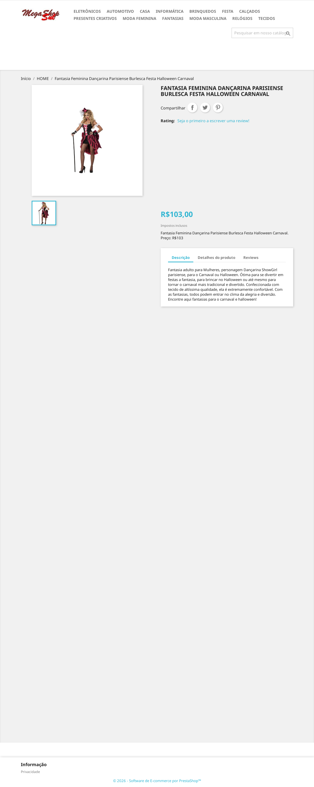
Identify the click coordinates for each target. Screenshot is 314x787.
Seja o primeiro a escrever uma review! (213, 120)
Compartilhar (192, 107)
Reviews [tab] (251, 257)
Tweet (205, 107)
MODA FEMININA (139, 18)
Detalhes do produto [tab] (216, 257)
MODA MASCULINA (207, 18)
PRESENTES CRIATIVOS (95, 18)
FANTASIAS (172, 18)
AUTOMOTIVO (120, 11)
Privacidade (30, 771)
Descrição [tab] (181, 257)
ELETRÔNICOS (87, 11)
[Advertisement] (157, 56)
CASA (145, 11)
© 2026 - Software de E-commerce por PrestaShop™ (157, 780)
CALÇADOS (249, 11)
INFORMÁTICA (169, 11)
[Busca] (262, 33)
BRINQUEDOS (202, 11)
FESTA (227, 11)
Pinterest (218, 107)
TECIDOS (266, 18)
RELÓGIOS (242, 18)
